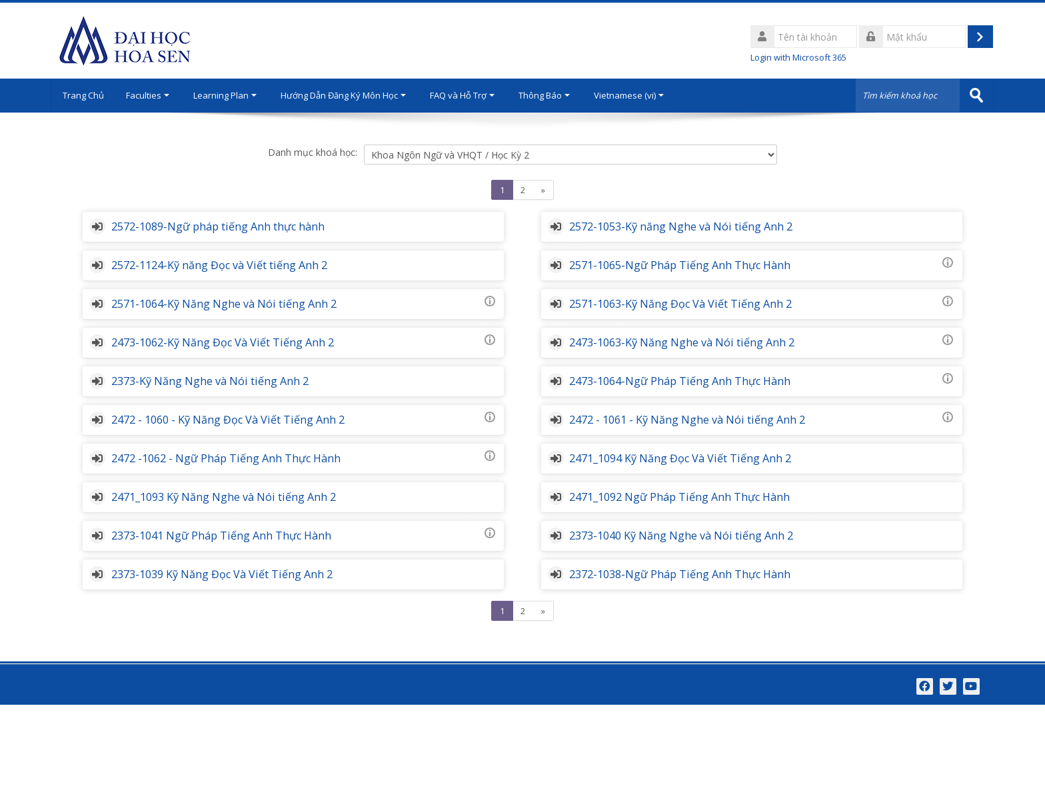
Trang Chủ (86, 95)
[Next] (543, 190)
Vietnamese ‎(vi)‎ (635, 95)
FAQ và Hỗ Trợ (468, 95)
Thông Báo (550, 95)
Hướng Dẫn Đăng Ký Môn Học (349, 95)
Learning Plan (231, 95)
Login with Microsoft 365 (798, 57)
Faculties (153, 95)
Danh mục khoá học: (312, 152)
